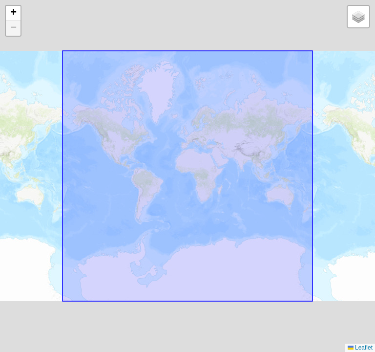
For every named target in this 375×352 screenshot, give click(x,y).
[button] (13, 13)
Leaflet (360, 347)
